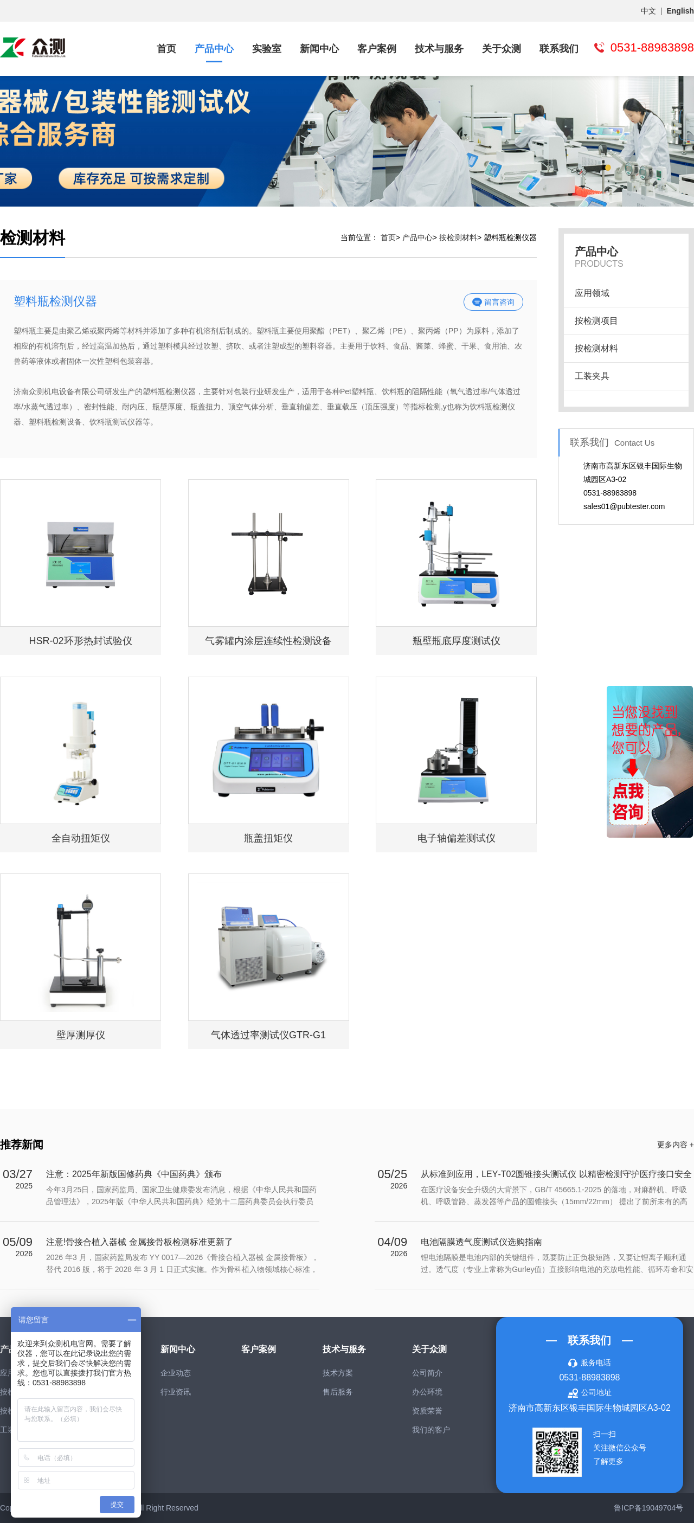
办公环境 (427, 1391)
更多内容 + (675, 1144)
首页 (166, 48)
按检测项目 (596, 320)
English (680, 11)
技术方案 (338, 1372)
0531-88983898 (589, 1377)
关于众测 (501, 48)
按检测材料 (596, 348)
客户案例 (376, 48)
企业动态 (175, 1372)
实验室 (266, 48)
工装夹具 (592, 376)
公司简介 (427, 1372)
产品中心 (214, 48)
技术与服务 (439, 48)
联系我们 (559, 48)
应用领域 (592, 293)
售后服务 (338, 1391)
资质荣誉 (427, 1410)
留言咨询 (493, 302)
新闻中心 (319, 48)
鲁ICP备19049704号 (648, 1507)
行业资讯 (175, 1391)
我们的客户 (431, 1429)
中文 (648, 11)
